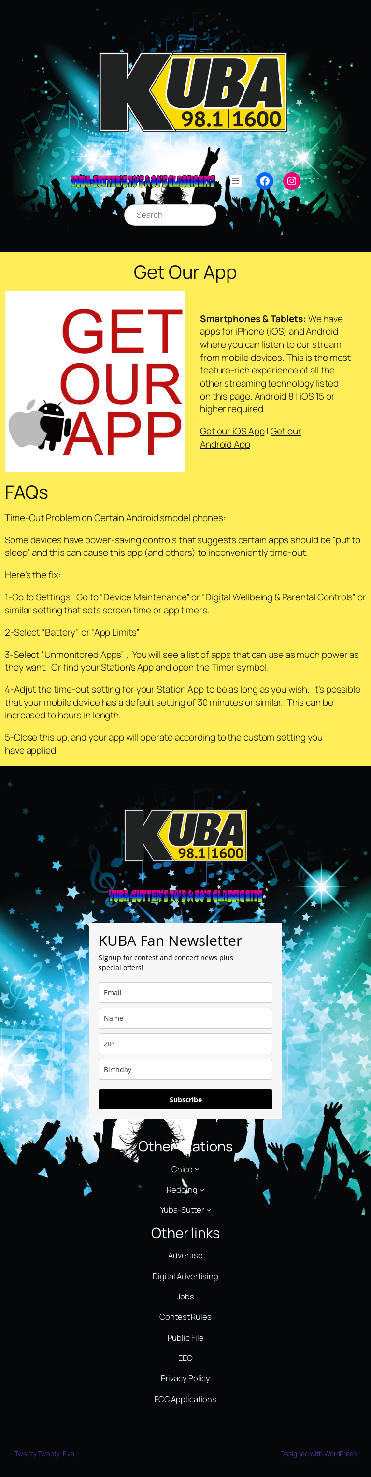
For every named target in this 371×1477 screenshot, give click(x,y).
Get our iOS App (232, 431)
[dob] (185, 1069)
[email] (185, 992)
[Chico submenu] (197, 1168)
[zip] (185, 1043)
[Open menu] (236, 181)
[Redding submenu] (202, 1189)
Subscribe (186, 1099)
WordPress (340, 1453)
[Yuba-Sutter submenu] (208, 1210)
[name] (185, 1018)
